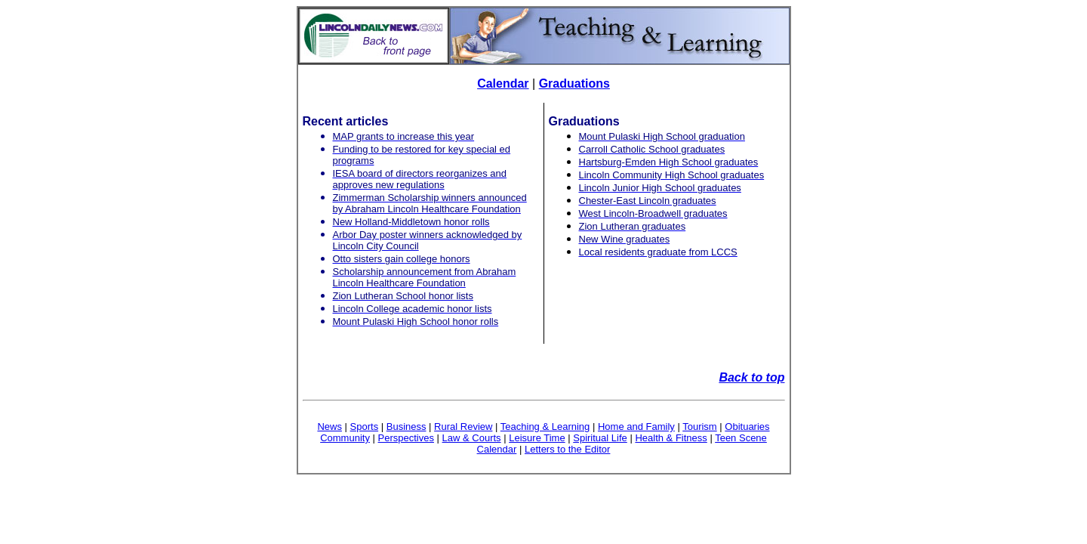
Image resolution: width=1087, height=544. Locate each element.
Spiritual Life (600, 438)
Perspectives (406, 438)
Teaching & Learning (545, 426)
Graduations (574, 83)
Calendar (502, 83)
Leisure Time (537, 438)
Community (345, 438)
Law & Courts (471, 438)
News (329, 426)
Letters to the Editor (567, 449)
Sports (364, 426)
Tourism (699, 426)
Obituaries (747, 426)
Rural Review (463, 426)
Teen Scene (741, 438)
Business (406, 426)
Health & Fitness (671, 438)
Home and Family (636, 426)
